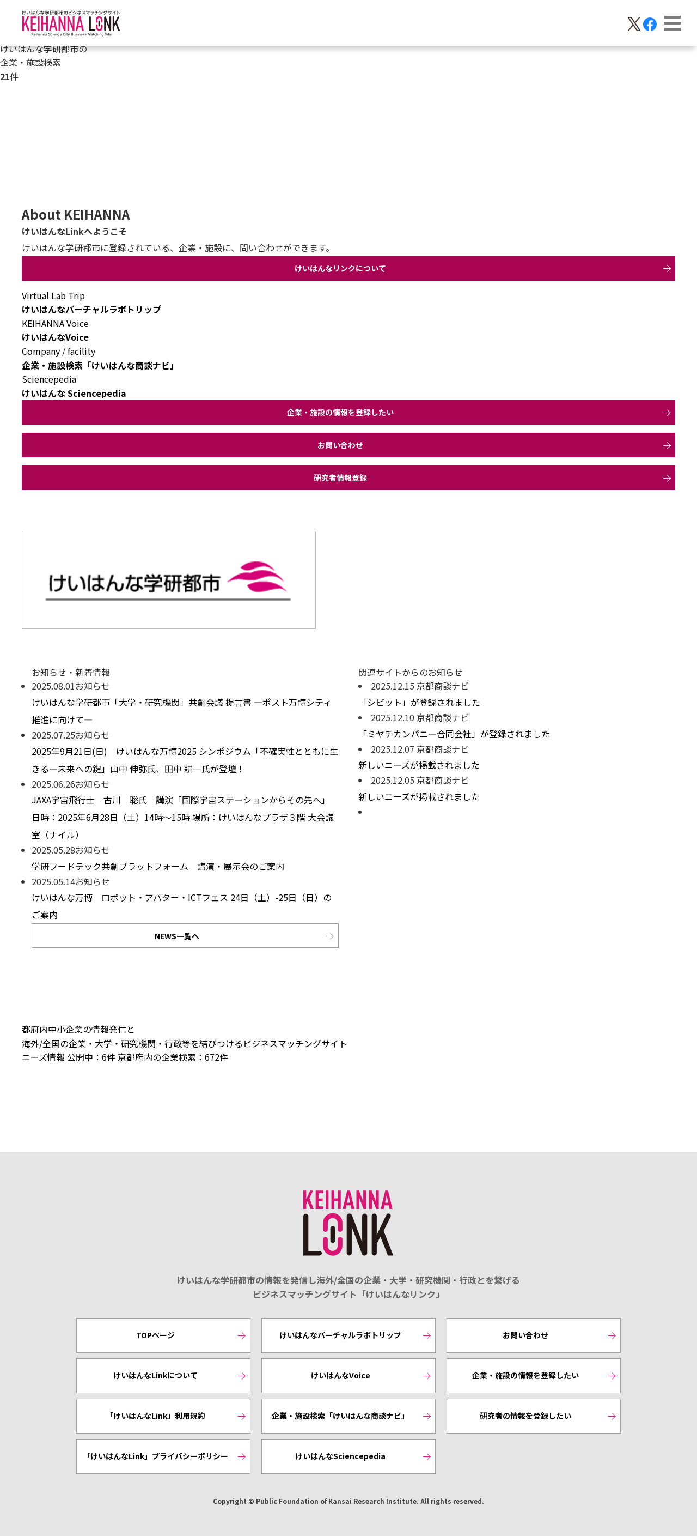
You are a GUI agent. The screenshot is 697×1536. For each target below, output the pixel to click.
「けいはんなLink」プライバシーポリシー (155, 1455)
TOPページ (155, 1334)
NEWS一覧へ (177, 935)
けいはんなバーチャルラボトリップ (340, 1334)
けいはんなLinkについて (155, 1375)
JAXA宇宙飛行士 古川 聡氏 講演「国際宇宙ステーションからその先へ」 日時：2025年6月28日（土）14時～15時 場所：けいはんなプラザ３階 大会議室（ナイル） (183, 817)
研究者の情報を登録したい (525, 1415)
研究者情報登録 (340, 477)
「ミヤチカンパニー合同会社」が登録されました (454, 733)
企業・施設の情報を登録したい (340, 412)
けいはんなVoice (340, 1375)
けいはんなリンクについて (340, 268)
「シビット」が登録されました (419, 702)
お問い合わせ (340, 444)
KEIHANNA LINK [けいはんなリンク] (348, 1223)
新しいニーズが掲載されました (419, 764)
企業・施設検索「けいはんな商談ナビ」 (340, 1415)
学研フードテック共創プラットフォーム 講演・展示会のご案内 (158, 866)
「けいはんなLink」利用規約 (155, 1415)
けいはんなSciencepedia (340, 1455)
